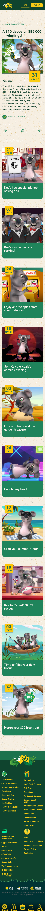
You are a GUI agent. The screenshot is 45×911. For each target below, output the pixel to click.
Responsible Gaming (33, 845)
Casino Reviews (8, 799)
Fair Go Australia (8, 811)
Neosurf (4, 846)
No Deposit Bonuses (32, 796)
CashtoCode (6, 862)
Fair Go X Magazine (9, 807)
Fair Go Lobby (7, 779)
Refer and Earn (7, 795)
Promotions (29, 780)
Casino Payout (30, 817)
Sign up (37, 5)
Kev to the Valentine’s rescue (18, 607)
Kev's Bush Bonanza (32, 784)
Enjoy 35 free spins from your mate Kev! (20, 308)
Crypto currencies (9, 842)
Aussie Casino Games (33, 806)
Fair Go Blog (6, 803)
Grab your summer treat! (21, 549)
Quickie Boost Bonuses (30, 801)
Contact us (28, 853)
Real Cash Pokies (31, 821)
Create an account (9, 783)
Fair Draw (28, 788)
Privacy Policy (30, 849)
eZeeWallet (6, 854)
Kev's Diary (6, 791)
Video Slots (29, 813)
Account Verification (10, 787)
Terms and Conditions (33, 841)
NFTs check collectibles (6, 875)
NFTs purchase (7, 870)
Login (25, 5)
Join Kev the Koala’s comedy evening (17, 368)
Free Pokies (29, 825)
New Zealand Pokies (33, 810)
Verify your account (9, 866)
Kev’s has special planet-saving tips (21, 189)
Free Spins (28, 792)
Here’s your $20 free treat (21, 727)
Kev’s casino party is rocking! (18, 249)
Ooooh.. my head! (15, 489)
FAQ (26, 837)
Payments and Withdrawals (7, 838)
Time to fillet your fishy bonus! (20, 666)
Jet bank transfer (8, 858)
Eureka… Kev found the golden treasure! (19, 428)
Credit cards (6, 850)
